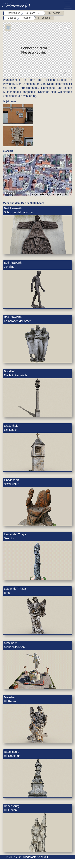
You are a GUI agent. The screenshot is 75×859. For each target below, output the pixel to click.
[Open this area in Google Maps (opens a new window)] (10, 193)
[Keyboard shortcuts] (28, 194)
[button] (37, 172)
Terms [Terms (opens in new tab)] (68, 194)
